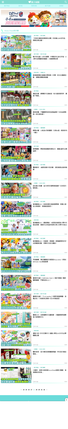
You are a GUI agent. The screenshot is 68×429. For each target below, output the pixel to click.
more (65, 49)
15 (26, 390)
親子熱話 (7, 6)
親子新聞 (43, 35)
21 (41, 390)
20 (39, 390)
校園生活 (43, 72)
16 (29, 390)
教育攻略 (34, 6)
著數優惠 (43, 128)
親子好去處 (43, 54)
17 (31, 390)
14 (23, 390)
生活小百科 (42, 109)
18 (34, 390)
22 (44, 390)
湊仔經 (20, 6)
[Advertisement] (34, 414)
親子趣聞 (43, 367)
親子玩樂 (47, 6)
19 (36, 390)
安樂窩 (61, 6)
